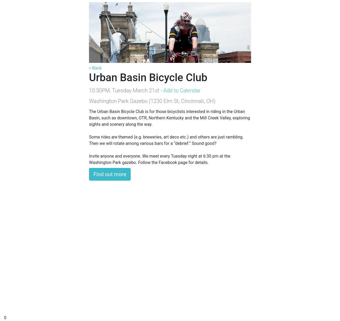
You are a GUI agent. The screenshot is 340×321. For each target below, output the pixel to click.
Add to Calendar (182, 90)
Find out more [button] (110, 174)
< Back (95, 68)
